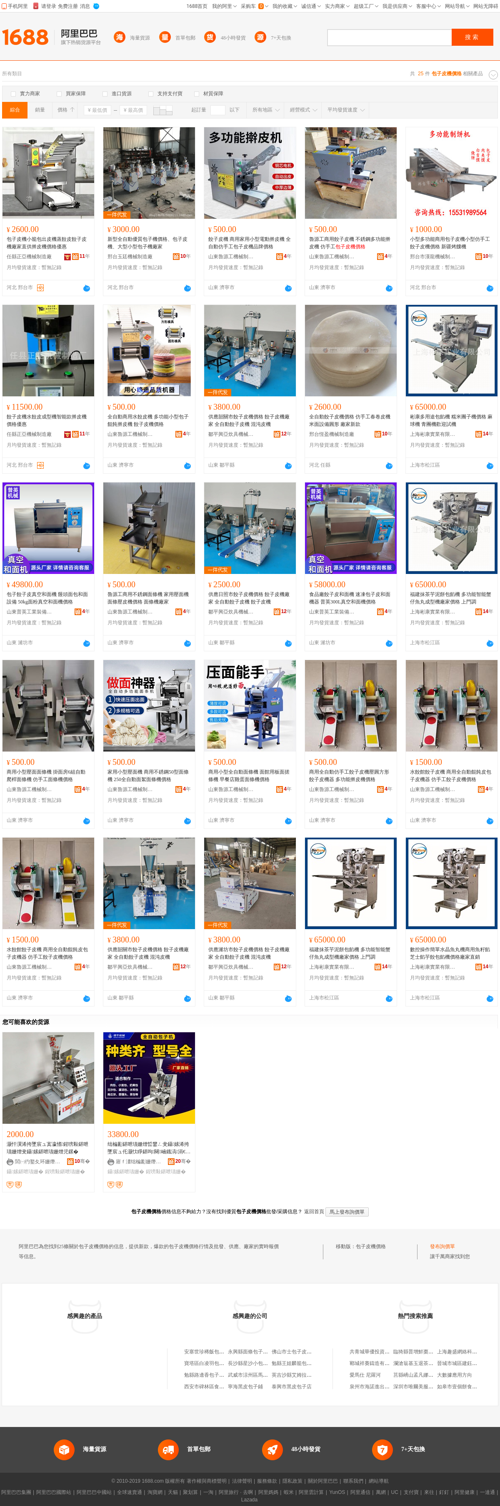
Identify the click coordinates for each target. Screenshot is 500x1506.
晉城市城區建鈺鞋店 (459, 1363)
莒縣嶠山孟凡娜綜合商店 (420, 1375)
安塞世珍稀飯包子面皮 (209, 1352)
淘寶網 (155, 1492)
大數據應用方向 (454, 1375)
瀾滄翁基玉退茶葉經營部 (420, 1363)
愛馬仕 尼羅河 (365, 1375)
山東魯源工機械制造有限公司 (231, 257)
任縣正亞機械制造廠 (29, 257)
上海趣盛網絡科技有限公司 (467, 1352)
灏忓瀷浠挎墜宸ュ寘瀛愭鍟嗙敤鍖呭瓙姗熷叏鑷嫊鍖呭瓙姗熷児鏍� (47, 1148)
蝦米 (289, 1492)
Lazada (249, 1500)
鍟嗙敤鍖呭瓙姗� (65, 1172)
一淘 (208, 1492)
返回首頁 (314, 1211)
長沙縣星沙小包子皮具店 (255, 1363)
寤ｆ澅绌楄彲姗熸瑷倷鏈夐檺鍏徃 (139, 1162)
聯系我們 (353, 1481)
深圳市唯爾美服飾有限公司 (423, 1387)
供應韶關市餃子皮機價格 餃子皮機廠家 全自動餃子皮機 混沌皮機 (249, 420)
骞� (82, 1161)
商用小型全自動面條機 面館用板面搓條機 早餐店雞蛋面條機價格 (249, 775)
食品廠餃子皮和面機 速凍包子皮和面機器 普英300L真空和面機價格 (349, 598)
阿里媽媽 (268, 1492)
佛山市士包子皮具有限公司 (302, 1352)
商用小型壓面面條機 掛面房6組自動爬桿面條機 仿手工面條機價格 (46, 775)
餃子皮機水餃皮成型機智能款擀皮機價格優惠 (47, 420)
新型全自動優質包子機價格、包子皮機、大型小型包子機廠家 (148, 243)
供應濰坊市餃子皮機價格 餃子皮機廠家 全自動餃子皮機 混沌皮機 (249, 953)
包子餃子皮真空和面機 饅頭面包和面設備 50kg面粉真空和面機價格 (47, 598)
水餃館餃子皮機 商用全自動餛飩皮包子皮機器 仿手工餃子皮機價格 (450, 775)
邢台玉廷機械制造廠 (130, 257)
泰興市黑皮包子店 (292, 1387)
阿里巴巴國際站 (53, 1492)
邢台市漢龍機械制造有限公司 (433, 257)
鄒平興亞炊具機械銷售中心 (231, 434)
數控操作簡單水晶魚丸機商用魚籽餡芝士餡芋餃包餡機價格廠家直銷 (450, 953)
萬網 (381, 1492)
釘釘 (444, 1492)
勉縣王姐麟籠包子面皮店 (299, 1363)
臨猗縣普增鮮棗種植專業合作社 (428, 1352)
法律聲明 (242, 1481)
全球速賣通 (129, 1492)
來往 (429, 1492)
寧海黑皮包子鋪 (245, 1387)
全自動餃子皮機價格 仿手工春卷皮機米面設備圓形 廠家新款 (349, 420)
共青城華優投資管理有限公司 (382, 1352)
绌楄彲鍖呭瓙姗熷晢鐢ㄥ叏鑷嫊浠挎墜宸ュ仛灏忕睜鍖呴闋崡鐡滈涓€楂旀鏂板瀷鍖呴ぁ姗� (149, 1148)
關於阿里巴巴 (323, 1481)
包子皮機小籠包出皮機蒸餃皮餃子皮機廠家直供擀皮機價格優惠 (47, 243)
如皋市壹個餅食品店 (459, 1387)
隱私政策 (292, 1481)
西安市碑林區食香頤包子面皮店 (219, 1387)
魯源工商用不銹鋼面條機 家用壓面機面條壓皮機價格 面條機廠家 (148, 598)
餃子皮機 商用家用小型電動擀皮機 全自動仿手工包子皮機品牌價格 (249, 243)
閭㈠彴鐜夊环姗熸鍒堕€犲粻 (38, 1162)
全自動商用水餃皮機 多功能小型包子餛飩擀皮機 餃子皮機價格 (148, 420)
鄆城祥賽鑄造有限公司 (375, 1363)
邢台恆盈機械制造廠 (331, 434)
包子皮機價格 (371, 1246)
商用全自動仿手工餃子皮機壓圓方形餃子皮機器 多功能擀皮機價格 (349, 775)
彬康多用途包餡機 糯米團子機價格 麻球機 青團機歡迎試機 (451, 420)
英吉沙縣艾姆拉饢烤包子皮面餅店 (309, 1375)
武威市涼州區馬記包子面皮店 (260, 1375)
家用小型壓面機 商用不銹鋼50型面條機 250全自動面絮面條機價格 (148, 775)
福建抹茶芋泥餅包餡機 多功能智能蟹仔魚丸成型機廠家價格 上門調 (450, 598)
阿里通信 (360, 1492)
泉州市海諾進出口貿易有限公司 (385, 1387)
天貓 (173, 1492)
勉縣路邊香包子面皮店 (209, 1375)
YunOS (337, 1492)
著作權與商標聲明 (207, 1481)
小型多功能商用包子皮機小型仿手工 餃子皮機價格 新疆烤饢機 (450, 243)
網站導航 (379, 1481)
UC (394, 1492)
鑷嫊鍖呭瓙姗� (25, 1172)
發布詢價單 (442, 1246)
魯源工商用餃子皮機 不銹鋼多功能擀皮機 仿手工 (349, 243)
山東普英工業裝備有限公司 (29, 612)
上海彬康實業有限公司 (433, 434)
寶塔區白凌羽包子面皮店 (211, 1363)
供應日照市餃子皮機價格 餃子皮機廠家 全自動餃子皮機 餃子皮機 (249, 598)
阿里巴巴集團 (16, 1492)
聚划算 (190, 1492)
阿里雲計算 (311, 1492)
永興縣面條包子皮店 (250, 1352)
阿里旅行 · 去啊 (236, 1492)
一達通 (487, 1492)
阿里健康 (465, 1492)
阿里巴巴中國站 (94, 1492)
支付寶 (411, 1492)
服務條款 (267, 1481)
